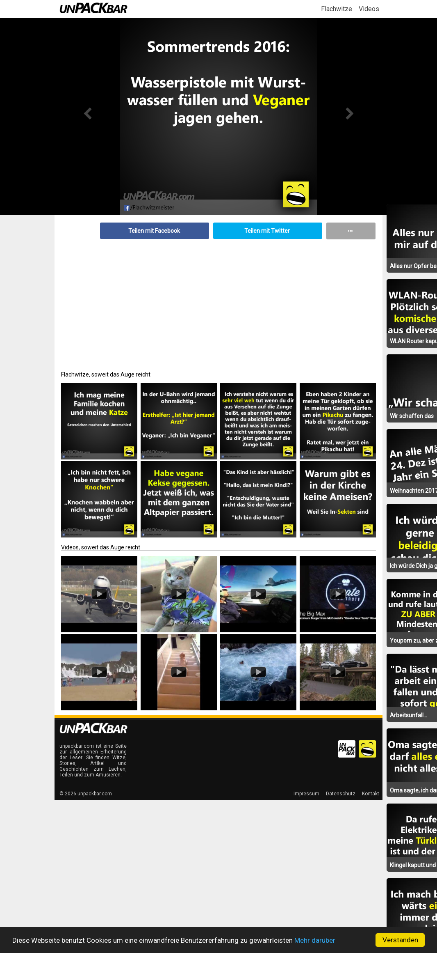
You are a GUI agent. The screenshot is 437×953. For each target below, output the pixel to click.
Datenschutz (340, 794)
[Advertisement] (218, 300)
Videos (369, 9)
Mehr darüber (314, 940)
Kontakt (370, 794)
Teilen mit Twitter (267, 230)
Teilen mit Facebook (154, 230)
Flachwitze (336, 9)
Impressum (306, 794)
